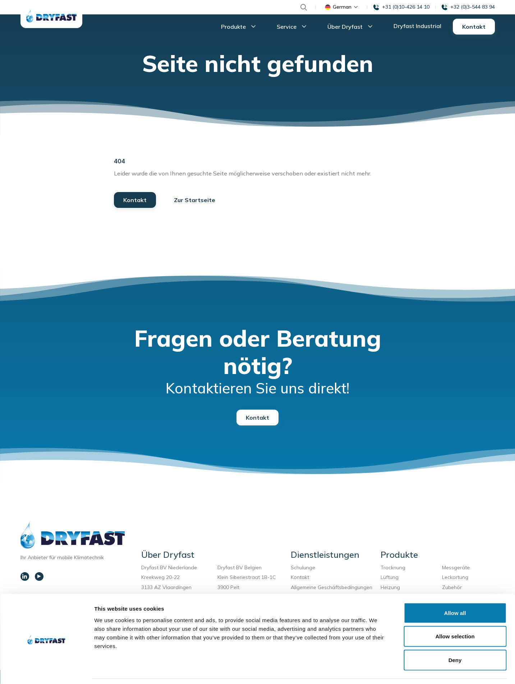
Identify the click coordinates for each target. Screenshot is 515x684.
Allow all (455, 590)
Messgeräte (456, 569)
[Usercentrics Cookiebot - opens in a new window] (46, 670)
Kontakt (474, 27)
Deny (455, 637)
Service (293, 27)
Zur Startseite (194, 201)
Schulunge (303, 569)
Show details (377, 670)
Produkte (240, 27)
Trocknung (394, 569)
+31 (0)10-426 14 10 (405, 7)
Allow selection (454, 613)
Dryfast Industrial (417, 26)
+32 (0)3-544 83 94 (472, 7)
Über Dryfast (351, 27)
